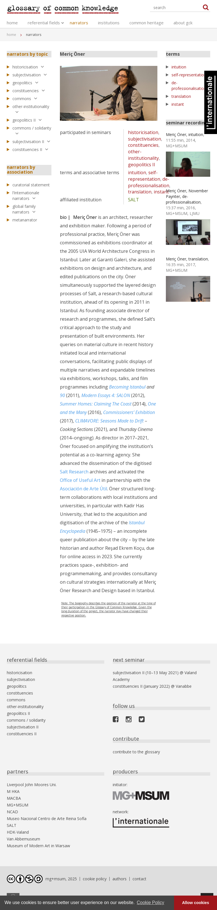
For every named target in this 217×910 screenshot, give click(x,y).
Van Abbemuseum (23, 839)
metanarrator (24, 220)
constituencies (28, 90)
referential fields (44, 22)
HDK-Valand (18, 832)
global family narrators (24, 209)
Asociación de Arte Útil (83, 489)
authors (119, 878)
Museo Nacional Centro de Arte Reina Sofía (46, 818)
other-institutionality (30, 109)
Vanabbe (184, 686)
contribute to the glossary (136, 751)
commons (24, 98)
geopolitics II (27, 120)
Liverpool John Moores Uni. (32, 784)
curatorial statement (31, 184)
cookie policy (95, 878)
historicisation (28, 67)
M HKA (13, 791)
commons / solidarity (31, 130)
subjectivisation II (31, 141)
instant (161, 192)
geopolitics (25, 82)
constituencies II (30, 149)
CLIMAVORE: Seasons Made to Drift (109, 421)
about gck (182, 22)
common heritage (146, 22)
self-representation (144, 175)
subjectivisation (29, 74)
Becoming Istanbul (127, 387)
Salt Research (74, 472)
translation (139, 192)
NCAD (12, 811)
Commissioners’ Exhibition (129, 412)
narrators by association (21, 169)
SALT (133, 200)
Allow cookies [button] (195, 902)
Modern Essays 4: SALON (105, 395)
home (12, 22)
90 (62, 395)
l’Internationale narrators (25, 195)
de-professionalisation (148, 182)
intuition (137, 172)
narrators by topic (27, 54)
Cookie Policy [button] (150, 902)
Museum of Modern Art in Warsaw (38, 845)
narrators (79, 22)
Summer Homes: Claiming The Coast (95, 404)
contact (139, 878)
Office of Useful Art (80, 480)
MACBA (14, 798)
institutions (109, 22)
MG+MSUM (17, 805)
